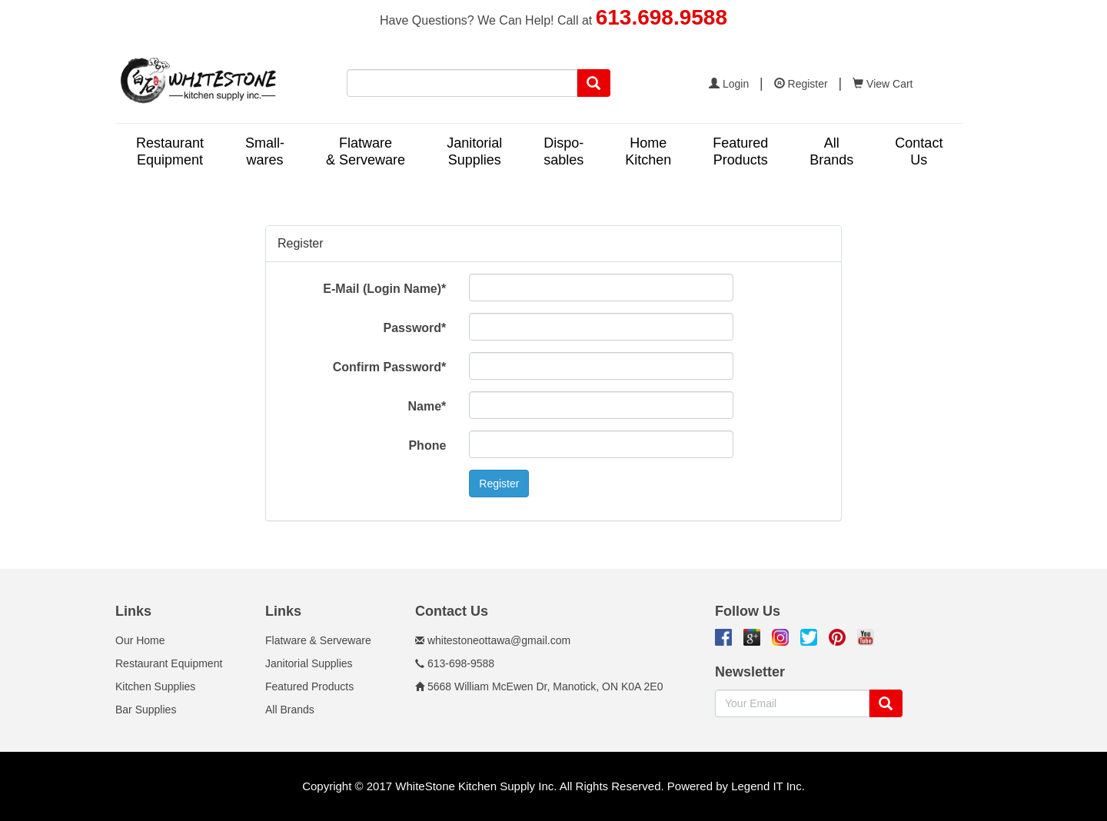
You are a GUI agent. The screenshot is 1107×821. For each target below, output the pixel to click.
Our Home (140, 640)
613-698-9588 (460, 663)
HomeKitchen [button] (648, 151)
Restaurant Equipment (168, 663)
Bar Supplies (145, 709)
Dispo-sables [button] (563, 151)
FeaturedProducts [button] (740, 151)
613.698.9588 (661, 17)
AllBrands (831, 151)
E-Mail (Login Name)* (384, 288)
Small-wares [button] (264, 151)
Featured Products (309, 686)
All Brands (289, 709)
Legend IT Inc (766, 786)
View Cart (883, 84)
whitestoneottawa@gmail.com (498, 640)
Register (801, 84)
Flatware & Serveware (318, 640)
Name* (427, 406)
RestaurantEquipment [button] (170, 151)
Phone (427, 445)
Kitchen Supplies (155, 686)
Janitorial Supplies (309, 663)
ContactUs (918, 151)
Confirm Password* (390, 367)
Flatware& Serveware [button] (365, 151)
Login (729, 84)
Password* (415, 327)
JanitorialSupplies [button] (474, 151)
